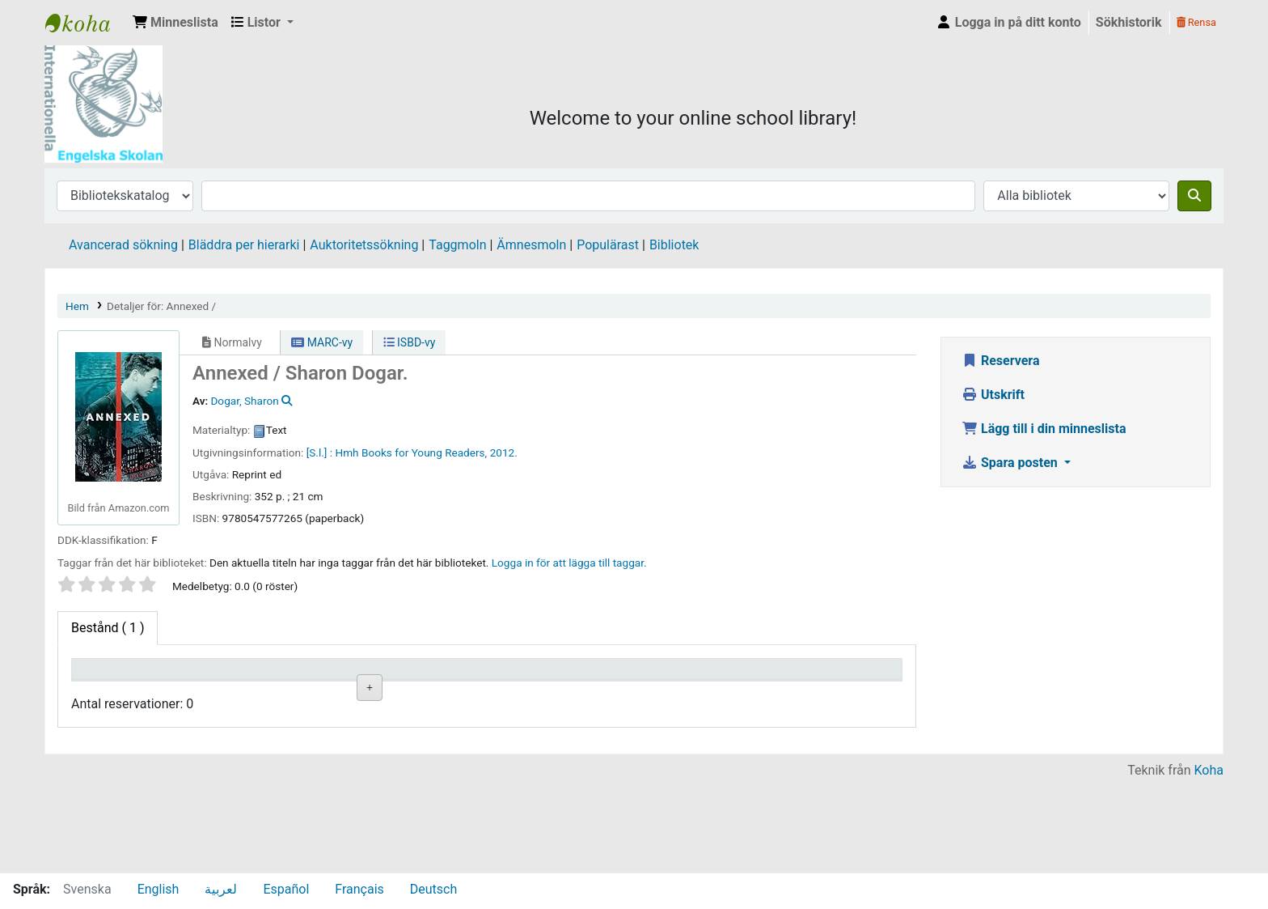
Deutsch (433, 889)
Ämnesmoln (531, 245)
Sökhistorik (1129, 22)
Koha (1209, 862)
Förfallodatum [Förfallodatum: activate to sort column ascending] (741, 692)
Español (286, 889)
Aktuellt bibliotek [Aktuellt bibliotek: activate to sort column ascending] (207, 684)
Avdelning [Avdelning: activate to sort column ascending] (315, 692)
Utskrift (993, 394)
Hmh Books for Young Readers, (411, 452)
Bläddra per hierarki (244, 245)
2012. (504, 452)
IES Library (85, 22)
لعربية (221, 889)
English (158, 889)
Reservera (1001, 360)
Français (359, 889)
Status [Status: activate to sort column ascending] (618, 692)
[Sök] (1194, 196)
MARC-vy (322, 342)
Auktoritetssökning (364, 245)
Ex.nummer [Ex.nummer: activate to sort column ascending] (527, 692)
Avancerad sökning (123, 245)
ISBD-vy (409, 342)
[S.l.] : (319, 452)
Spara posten (1011, 462)
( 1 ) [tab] (107, 627)
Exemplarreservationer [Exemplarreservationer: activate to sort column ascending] (855, 692)
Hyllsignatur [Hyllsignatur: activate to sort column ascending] (424, 692)
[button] (175, 22)
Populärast (608, 245)
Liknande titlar (434, 745)
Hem (77, 305)
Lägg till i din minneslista (1044, 428)
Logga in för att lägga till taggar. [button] (569, 562)
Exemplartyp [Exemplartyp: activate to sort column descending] (114, 692)
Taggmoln (457, 245)
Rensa (1196, 22)
